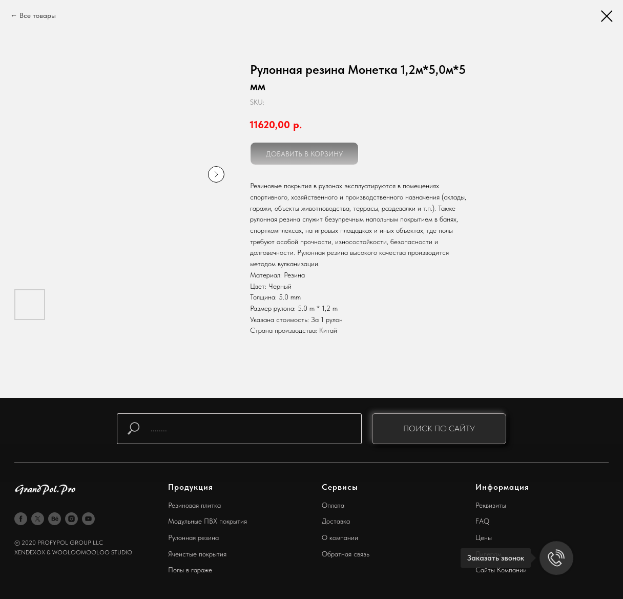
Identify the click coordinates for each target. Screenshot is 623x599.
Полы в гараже (190, 570)
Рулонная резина (193, 537)
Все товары (37, 15)
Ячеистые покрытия (197, 554)
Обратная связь (345, 554)
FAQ (482, 521)
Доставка (336, 521)
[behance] (54, 518)
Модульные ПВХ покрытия (207, 521)
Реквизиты (490, 505)
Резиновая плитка (194, 505)
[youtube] (88, 518)
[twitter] (37, 518)
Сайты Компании (501, 570)
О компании (340, 537)
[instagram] (71, 518)
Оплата (333, 505)
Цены (483, 537)
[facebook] (20, 518)
